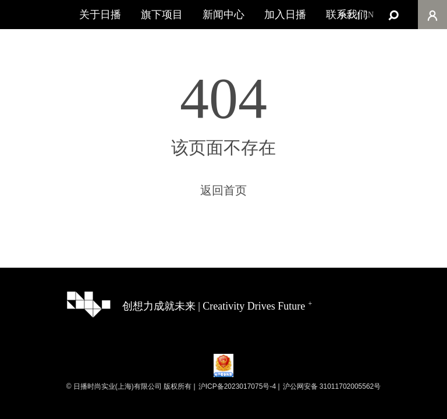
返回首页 (223, 190)
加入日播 (285, 14)
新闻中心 (223, 14)
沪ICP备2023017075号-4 (237, 386)
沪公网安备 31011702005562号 (332, 386)
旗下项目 (162, 14)
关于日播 (100, 14)
